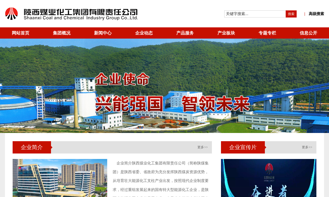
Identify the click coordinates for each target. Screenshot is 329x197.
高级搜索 (314, 14)
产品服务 (185, 33)
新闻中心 (103, 33)
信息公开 (308, 33)
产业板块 (226, 33)
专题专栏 (267, 33)
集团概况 (61, 33)
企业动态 (144, 33)
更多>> (202, 147)
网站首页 (20, 33)
